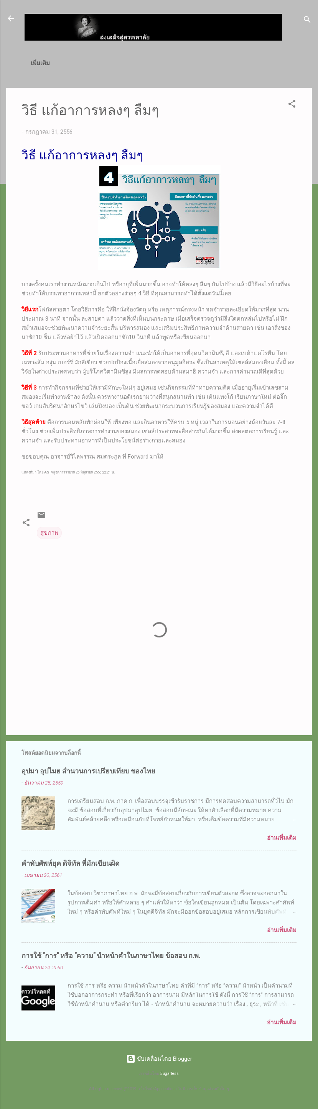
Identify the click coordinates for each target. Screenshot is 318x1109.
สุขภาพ (49, 534)
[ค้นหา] (307, 21)
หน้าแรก (46, 63)
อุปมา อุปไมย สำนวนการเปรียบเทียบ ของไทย (88, 772)
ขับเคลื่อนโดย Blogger (159, 1058)
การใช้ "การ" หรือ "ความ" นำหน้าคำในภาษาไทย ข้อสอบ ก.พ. (110, 957)
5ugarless (169, 1073)
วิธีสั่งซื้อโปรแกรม (260, 63)
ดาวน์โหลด (210, 63)
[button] (292, 107)
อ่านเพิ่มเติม (282, 839)
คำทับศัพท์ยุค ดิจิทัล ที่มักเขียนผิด (70, 864)
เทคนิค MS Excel (159, 63)
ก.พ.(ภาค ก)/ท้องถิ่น (96, 63)
